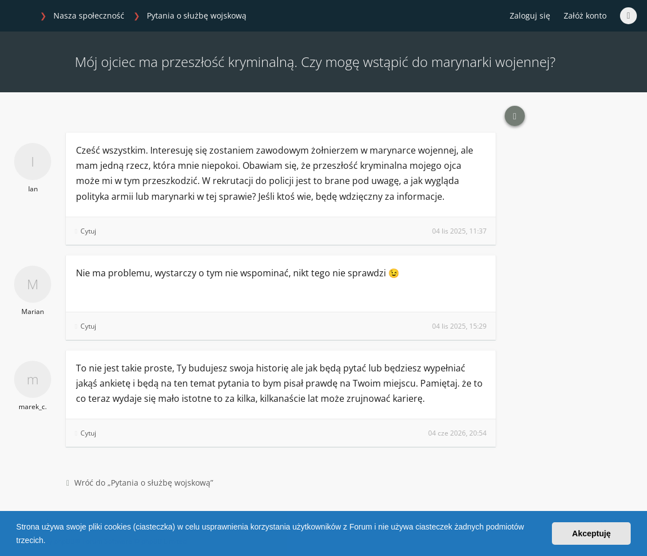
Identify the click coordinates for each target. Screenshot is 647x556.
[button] (49, 541)
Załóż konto (585, 15)
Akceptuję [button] (591, 533)
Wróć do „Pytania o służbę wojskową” (139, 482)
